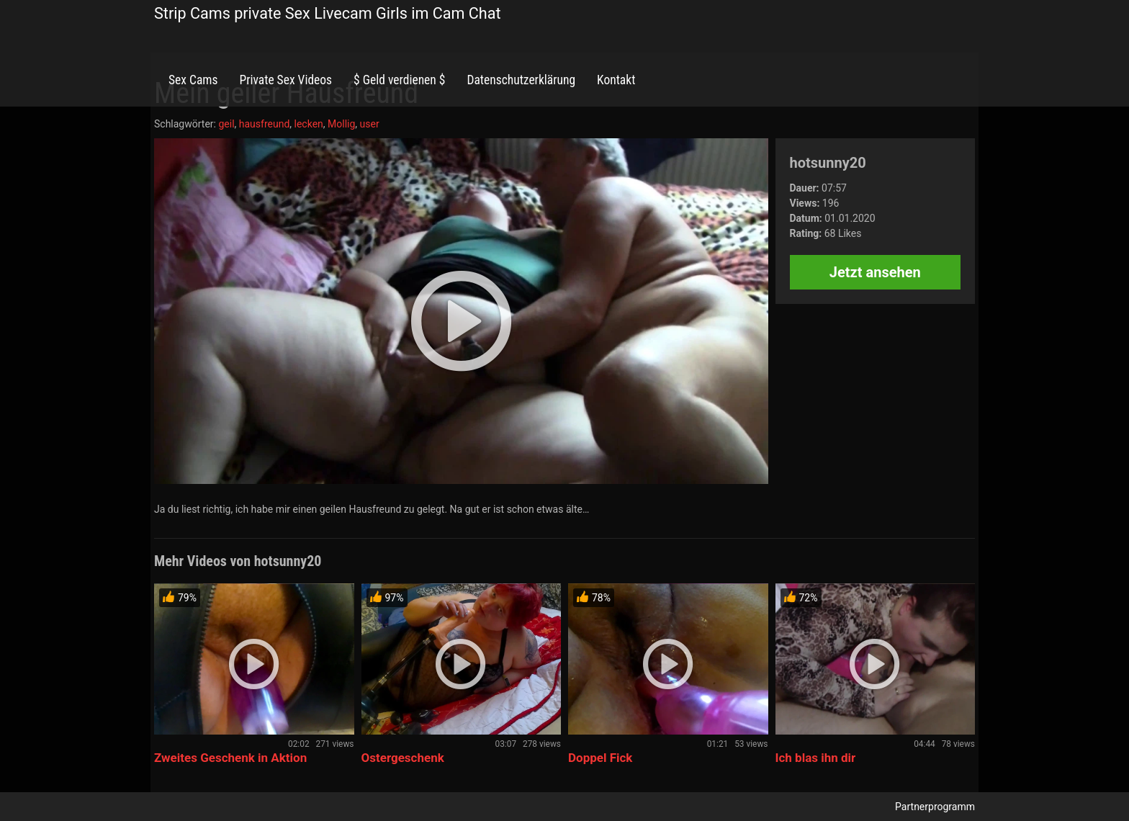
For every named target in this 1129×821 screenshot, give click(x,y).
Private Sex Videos (285, 80)
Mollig (341, 124)
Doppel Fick (600, 757)
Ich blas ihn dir (815, 757)
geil (226, 124)
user (369, 124)
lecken (308, 124)
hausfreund (264, 124)
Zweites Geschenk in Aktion (230, 757)
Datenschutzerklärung (521, 80)
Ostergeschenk (402, 757)
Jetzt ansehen (875, 272)
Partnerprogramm (935, 806)
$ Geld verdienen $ (399, 80)
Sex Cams (192, 80)
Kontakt (616, 80)
